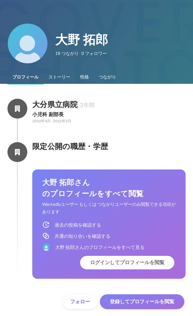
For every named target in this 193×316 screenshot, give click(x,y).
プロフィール (25, 77)
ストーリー (59, 77)
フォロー (80, 301)
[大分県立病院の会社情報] (17, 109)
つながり (107, 77)
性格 (84, 77)
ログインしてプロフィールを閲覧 (127, 262)
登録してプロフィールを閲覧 (142, 301)
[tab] (25, 77)
